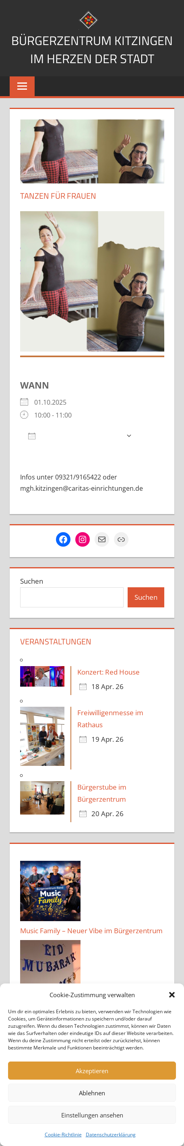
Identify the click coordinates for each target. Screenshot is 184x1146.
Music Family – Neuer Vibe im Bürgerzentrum (91, 948)
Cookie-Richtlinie (63, 1134)
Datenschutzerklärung (111, 1134)
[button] (172, 995)
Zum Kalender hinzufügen (75, 453)
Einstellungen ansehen (92, 1115)
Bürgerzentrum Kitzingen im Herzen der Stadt (92, 58)
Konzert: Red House (108, 690)
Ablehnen (92, 1093)
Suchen (31, 599)
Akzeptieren (92, 1071)
